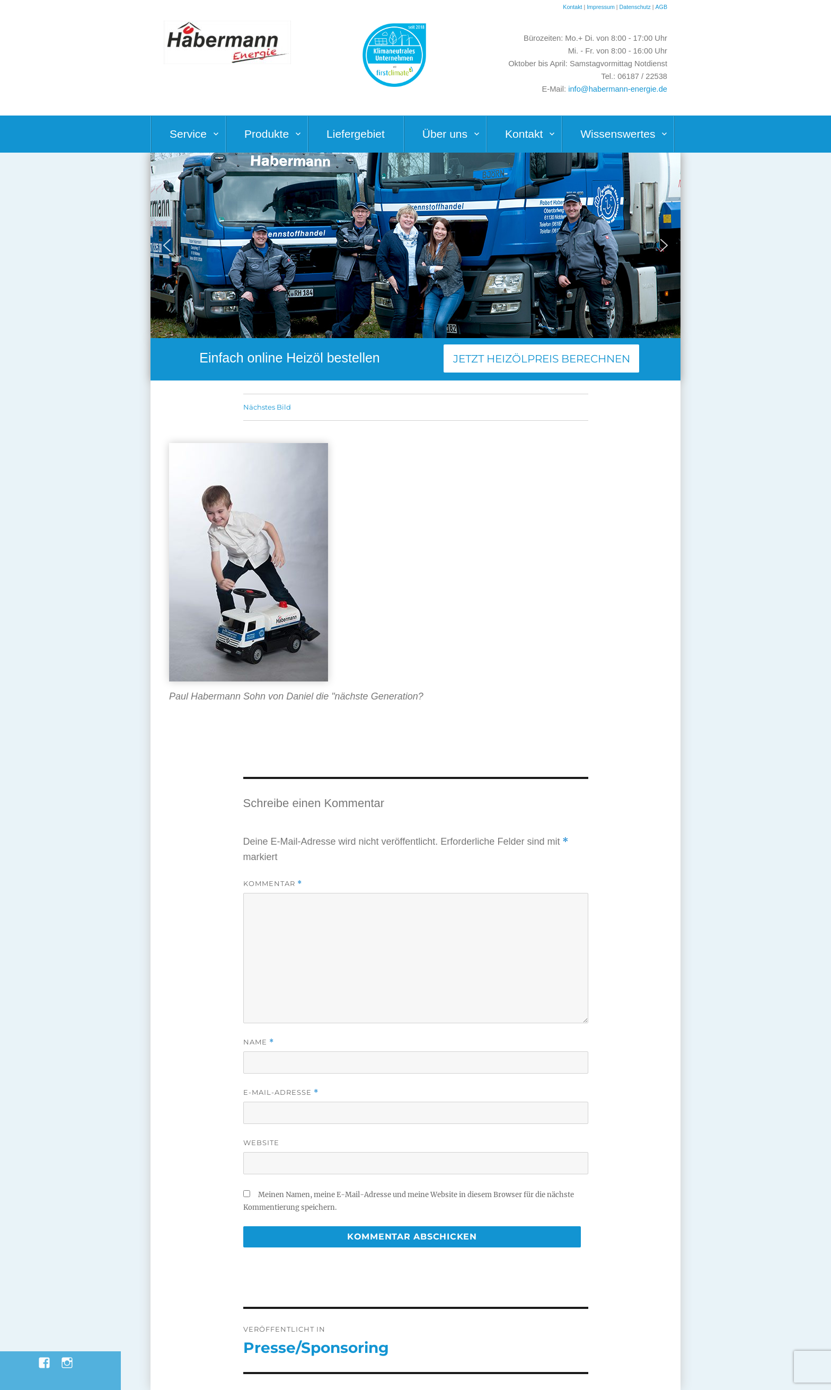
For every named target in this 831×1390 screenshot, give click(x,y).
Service (188, 134)
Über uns (444, 134)
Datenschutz (636, 7)
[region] (415, 245)
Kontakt (572, 7)
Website (261, 1142)
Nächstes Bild (267, 407)
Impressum (601, 7)
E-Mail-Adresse (281, 1092)
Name (258, 1042)
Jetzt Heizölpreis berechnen (541, 358)
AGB (661, 7)
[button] (166, 245)
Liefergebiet (355, 134)
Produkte (266, 134)
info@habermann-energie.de (617, 89)
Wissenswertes (617, 134)
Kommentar (272, 883)
